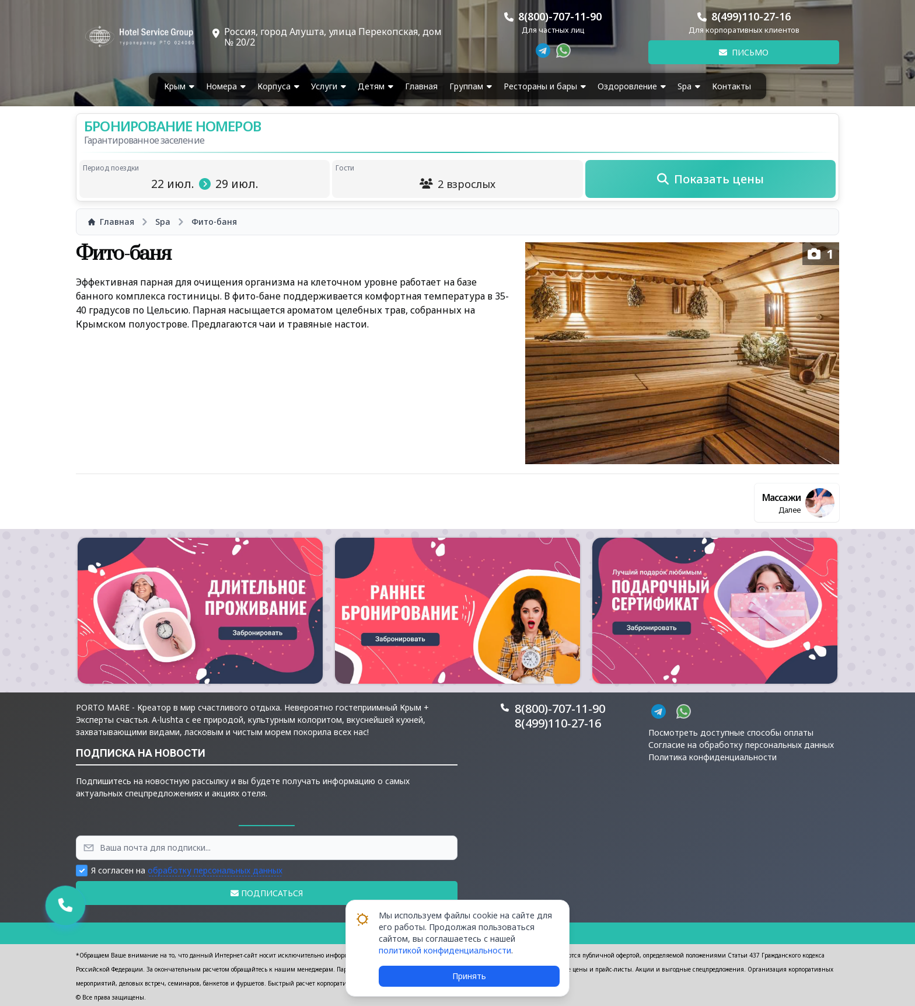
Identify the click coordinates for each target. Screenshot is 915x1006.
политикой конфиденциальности (445, 950)
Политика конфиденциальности (712, 757)
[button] (200, 611)
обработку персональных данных (215, 870)
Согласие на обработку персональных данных (741, 744)
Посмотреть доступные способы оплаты (730, 732)
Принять (469, 975)
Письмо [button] (744, 52)
